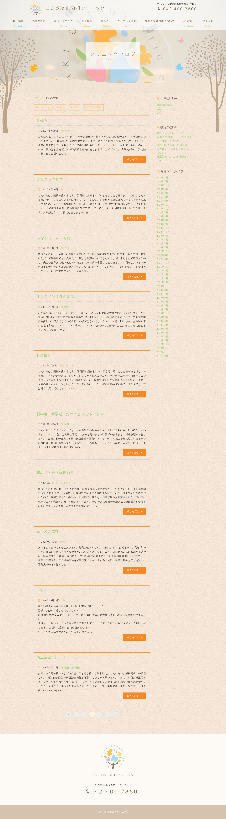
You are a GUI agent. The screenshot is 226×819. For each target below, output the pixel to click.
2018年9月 (162, 317)
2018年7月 (162, 321)
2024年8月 (162, 212)
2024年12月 (163, 204)
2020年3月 (162, 290)
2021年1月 (162, 282)
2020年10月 (163, 286)
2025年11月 (163, 185)
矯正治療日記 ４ (51, 657)
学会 (62, 107)
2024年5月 (162, 216)
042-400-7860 (180, 8)
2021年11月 (163, 266)
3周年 (41, 590)
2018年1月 (162, 340)
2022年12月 (163, 251)
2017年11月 (163, 348)
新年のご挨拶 (47, 532)
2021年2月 (162, 278)
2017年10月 (163, 352)
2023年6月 (162, 239)
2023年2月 (162, 247)
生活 (76, 107)
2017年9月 (162, 356)
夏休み (42, 121)
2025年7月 (162, 193)
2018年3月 (162, 332)
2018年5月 (162, 325)
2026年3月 (162, 177)
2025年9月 (162, 189)
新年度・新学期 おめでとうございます (70, 414)
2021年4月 (162, 274)
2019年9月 (162, 297)
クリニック (43, 107)
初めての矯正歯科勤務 (55, 473)
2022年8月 (162, 255)
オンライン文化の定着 (55, 297)
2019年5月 (162, 305)
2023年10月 (163, 232)
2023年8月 (162, 235)
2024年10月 (163, 208)
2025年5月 (162, 197)
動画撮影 (43, 356)
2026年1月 (162, 181)
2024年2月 (162, 224)
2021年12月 (163, 263)
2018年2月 (162, 336)
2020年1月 (162, 294)
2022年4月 (162, 259)
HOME (37, 98)
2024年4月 (162, 220)
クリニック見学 (49, 180)
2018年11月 (163, 313)
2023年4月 (162, 243)
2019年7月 (162, 301)
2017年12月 (163, 344)
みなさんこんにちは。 (55, 238)
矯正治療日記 (96, 107)
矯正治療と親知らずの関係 (172, 145)
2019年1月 (162, 309)
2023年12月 (163, 228)
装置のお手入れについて (171, 133)
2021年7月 (162, 270)
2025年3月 (162, 201)
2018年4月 (162, 329)
